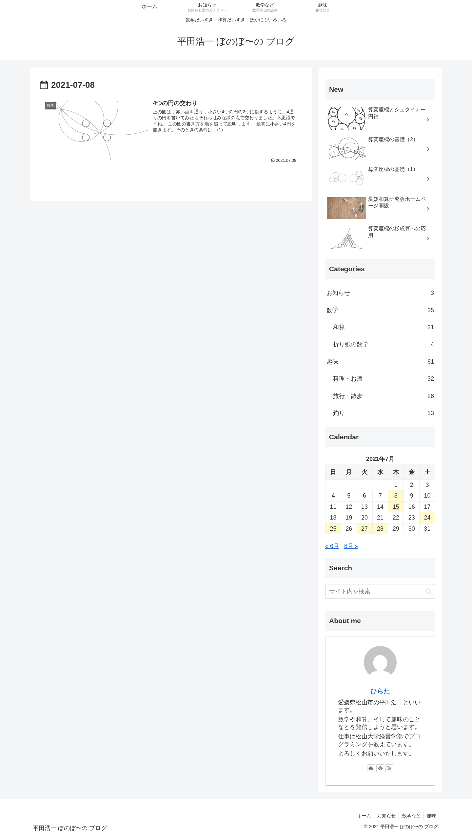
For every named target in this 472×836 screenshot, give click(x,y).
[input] (380, 591)
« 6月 (332, 546)
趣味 (380, 361)
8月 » (351, 546)
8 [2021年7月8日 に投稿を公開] (396, 495)
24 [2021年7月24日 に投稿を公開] (427, 517)
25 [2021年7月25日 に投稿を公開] (333, 528)
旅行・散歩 (383, 396)
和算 (383, 327)
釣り (383, 413)
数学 (380, 310)
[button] (428, 591)
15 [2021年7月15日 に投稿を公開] (396, 507)
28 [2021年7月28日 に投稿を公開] (380, 528)
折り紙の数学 (383, 344)
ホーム (362, 815)
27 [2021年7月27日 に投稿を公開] (364, 528)
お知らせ (380, 293)
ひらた (380, 691)
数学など (410, 815)
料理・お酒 (383, 378)
